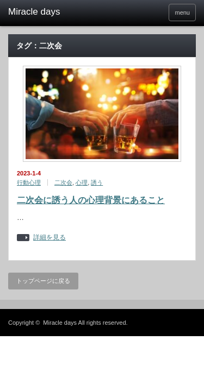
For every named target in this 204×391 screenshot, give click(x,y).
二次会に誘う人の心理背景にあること (91, 200)
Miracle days (60, 322)
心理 (82, 182)
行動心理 (29, 182)
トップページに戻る (43, 281)
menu (182, 12)
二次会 (63, 182)
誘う (97, 182)
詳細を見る (49, 237)
